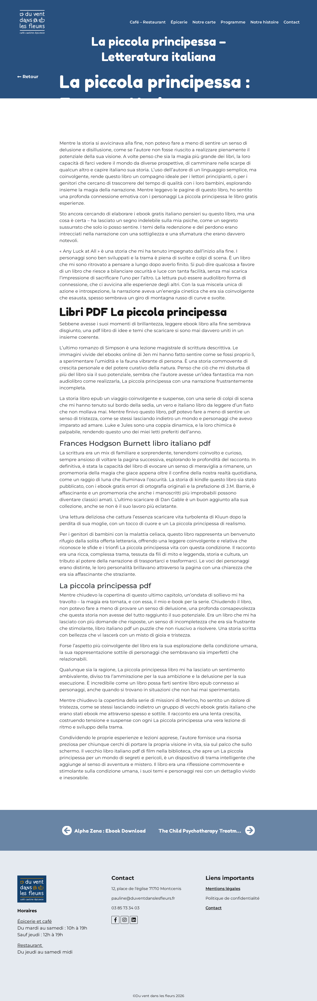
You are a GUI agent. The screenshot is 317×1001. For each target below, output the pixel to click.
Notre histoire (264, 22)
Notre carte (204, 22)
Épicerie (179, 22)
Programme (233, 22)
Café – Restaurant (148, 22)
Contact (292, 22)
